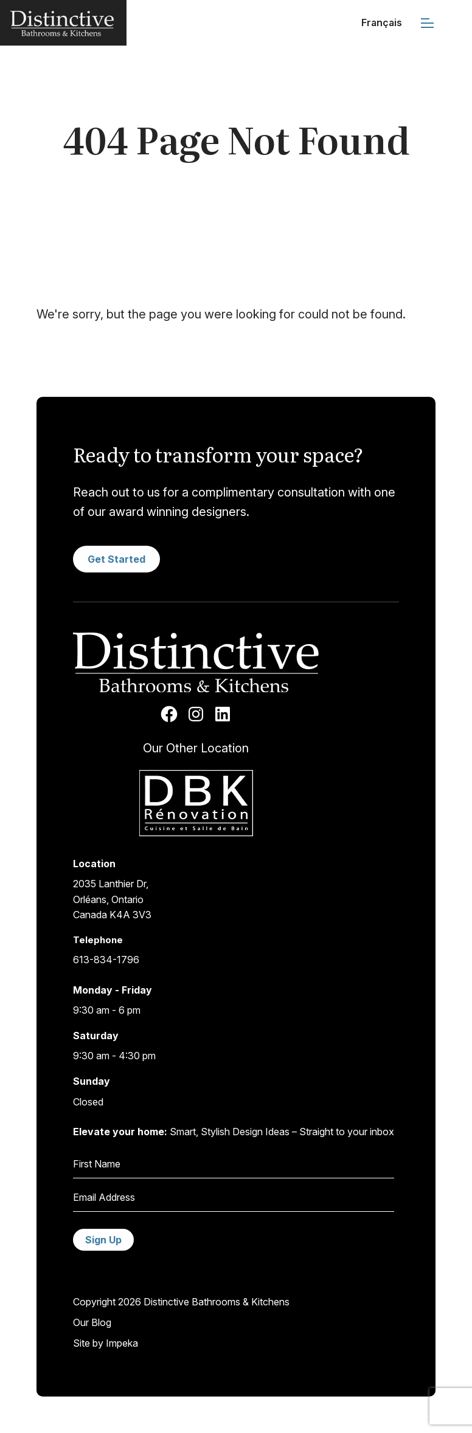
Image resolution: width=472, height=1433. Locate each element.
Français (381, 22)
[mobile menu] (427, 22)
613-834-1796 (106, 960)
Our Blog (92, 1322)
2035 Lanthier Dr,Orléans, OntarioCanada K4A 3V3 (112, 899)
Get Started (116, 559)
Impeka (122, 1343)
